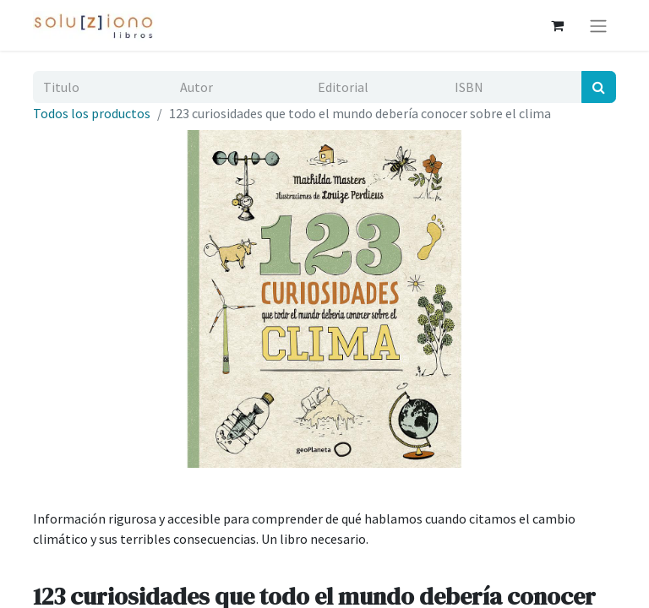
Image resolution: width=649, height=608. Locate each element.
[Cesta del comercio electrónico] (557, 25)
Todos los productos (91, 113)
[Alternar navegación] (598, 25)
